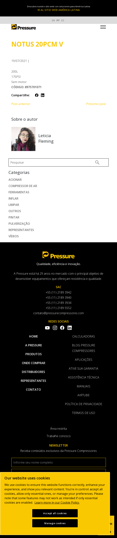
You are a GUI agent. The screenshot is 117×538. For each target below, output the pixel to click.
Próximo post (96, 104)
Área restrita (58, 429)
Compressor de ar (23, 186)
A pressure (33, 345)
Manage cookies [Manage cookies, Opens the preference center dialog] (54, 523)
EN (53, 20)
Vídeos (14, 236)
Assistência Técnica (83, 377)
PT (58, 20)
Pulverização (19, 224)
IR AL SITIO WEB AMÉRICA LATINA (58, 10)
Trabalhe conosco (59, 436)
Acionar (15, 180)
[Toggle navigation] (103, 27)
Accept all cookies (55, 513)
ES (62, 20)
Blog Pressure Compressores (83, 348)
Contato (33, 390)
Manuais (83, 386)
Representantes (21, 230)
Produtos (33, 354)
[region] (55, 503)
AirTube (84, 395)
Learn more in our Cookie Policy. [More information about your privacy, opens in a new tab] (57, 502)
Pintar (14, 217)
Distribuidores (33, 372)
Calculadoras (83, 336)
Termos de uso (83, 413)
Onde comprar (33, 363)
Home (33, 336)
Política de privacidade (83, 404)
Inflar (13, 198)
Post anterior (20, 104)
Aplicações (83, 360)
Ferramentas (19, 192)
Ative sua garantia (83, 368)
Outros (15, 211)
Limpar (14, 205)
